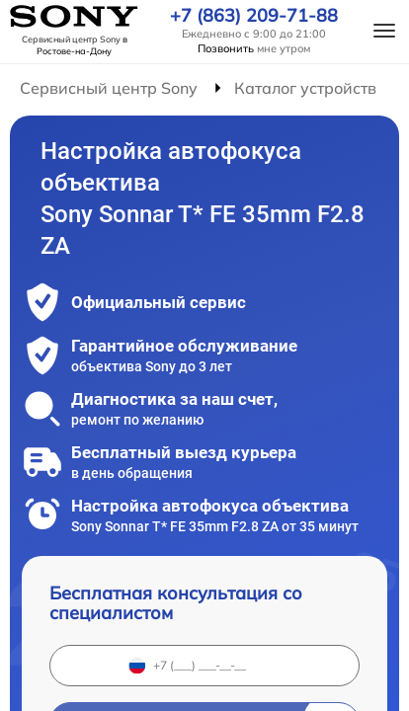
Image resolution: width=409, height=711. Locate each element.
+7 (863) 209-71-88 (254, 16)
